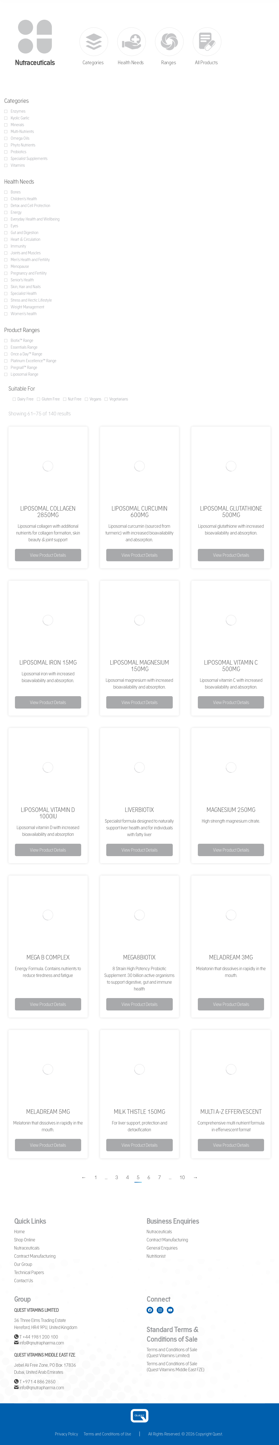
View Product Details (48, 555)
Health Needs (130, 63)
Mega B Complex (48, 957)
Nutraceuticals (26, 1248)
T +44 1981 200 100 (36, 1337)
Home (19, 1231)
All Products (206, 63)
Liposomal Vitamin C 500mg (231, 666)
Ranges (168, 63)
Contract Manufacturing (35, 1256)
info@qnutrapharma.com (39, 1343)
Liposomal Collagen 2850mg (48, 511)
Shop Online (24, 1240)
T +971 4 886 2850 (35, 1381)
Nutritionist (156, 1256)
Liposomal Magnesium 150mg (139, 666)
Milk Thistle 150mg (139, 1111)
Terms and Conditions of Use (107, 1433)
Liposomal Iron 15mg (48, 662)
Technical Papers (29, 1272)
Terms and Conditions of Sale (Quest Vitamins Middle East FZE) (176, 1366)
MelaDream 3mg (231, 957)
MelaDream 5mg (48, 1111)
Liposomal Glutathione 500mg (231, 511)
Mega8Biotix (139, 957)
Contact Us (23, 1280)
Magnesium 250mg (231, 809)
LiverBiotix (139, 809)
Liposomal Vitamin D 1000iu (48, 813)
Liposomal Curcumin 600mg (139, 511)
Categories (92, 63)
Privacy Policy (66, 1433)
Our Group (23, 1264)
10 (182, 1177)
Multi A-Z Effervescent (231, 1111)
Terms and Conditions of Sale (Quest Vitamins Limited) (172, 1352)
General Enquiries (162, 1248)
